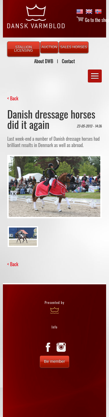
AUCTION (49, 47)
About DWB (43, 61)
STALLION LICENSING (23, 48)
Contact (68, 61)
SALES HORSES (73, 47)
